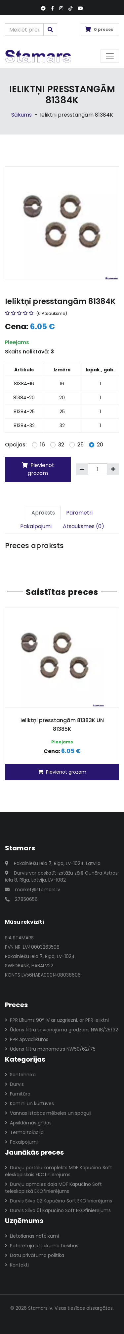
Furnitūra (17, 1094)
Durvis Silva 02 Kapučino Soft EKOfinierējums (58, 1200)
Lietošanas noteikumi (32, 1236)
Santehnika (20, 1074)
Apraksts (43, 513)
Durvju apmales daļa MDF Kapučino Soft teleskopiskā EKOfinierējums (53, 1187)
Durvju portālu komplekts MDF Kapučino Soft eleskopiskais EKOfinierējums (58, 1171)
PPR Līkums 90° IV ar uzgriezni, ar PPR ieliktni (57, 1020)
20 (100, 444)
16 (42, 444)
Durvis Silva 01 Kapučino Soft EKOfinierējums (58, 1210)
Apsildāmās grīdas (28, 1122)
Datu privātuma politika (34, 1255)
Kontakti (17, 1265)
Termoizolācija (24, 1132)
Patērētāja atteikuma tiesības (41, 1245)
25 (80, 444)
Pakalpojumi (36, 526)
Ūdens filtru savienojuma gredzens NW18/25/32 (61, 1029)
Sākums (21, 115)
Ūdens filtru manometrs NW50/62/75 (50, 1049)
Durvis (14, 1084)
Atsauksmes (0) (83, 526)
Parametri (79, 513)
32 (61, 444)
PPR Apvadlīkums (26, 1039)
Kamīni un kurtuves (29, 1103)
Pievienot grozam (38, 469)
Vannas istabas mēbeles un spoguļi (48, 1113)
